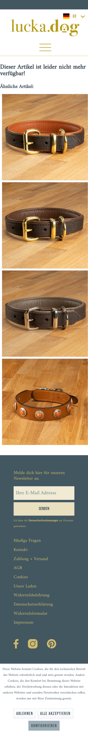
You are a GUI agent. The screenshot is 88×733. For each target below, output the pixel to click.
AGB (18, 568)
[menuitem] (45, 48)
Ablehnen (24, 713)
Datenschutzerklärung (33, 604)
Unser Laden (25, 586)
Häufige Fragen (27, 541)
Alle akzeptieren (55, 713)
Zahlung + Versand (31, 559)
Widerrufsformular (30, 613)
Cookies (21, 577)
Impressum (23, 622)
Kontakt (21, 550)
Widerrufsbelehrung (32, 595)
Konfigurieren (44, 726)
